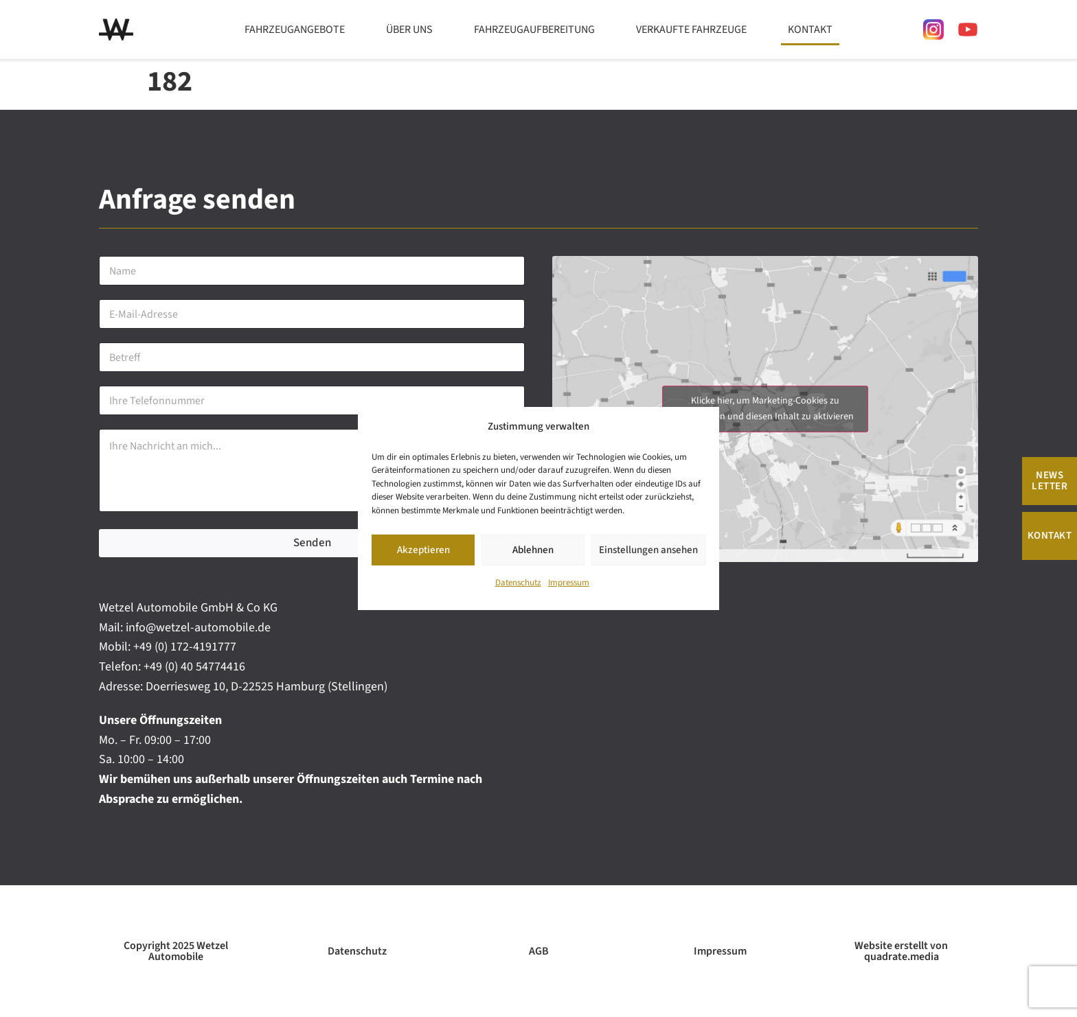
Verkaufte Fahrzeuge (691, 29)
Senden (312, 543)
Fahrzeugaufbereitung (534, 29)
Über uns (409, 29)
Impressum (568, 583)
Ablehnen (533, 550)
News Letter (1049, 480)
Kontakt (810, 29)
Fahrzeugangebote (295, 29)
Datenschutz (518, 583)
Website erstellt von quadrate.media (901, 951)
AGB (539, 951)
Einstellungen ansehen (648, 550)
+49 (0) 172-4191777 (184, 646)
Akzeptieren (423, 550)
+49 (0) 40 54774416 (194, 666)
